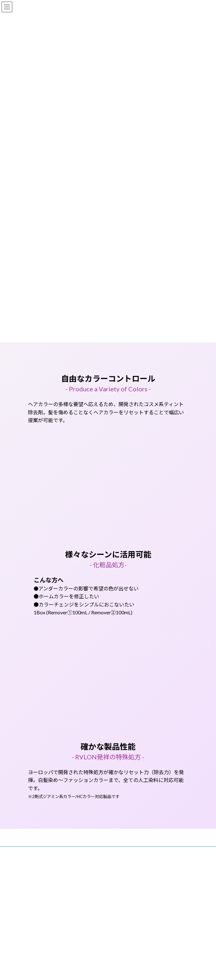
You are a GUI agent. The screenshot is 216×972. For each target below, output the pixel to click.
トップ (33, 852)
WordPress (77, 887)
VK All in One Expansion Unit (144, 887)
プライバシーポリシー (47, 864)
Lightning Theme (106, 887)
